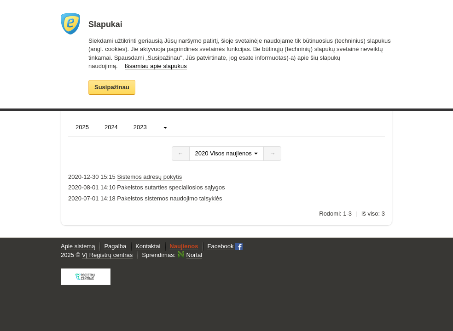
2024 (111, 127)
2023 (140, 127)
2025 (82, 127)
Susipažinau (111, 86)
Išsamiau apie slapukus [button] (156, 66)
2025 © (97, 255)
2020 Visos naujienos (226, 153)
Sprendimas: (172, 254)
